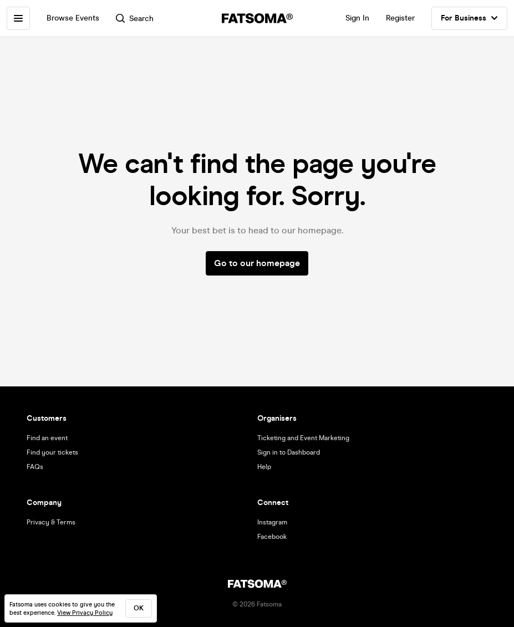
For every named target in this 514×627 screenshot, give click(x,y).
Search (135, 18)
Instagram (272, 522)
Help (264, 467)
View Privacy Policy (85, 612)
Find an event (47, 438)
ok (139, 608)
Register (400, 18)
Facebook (272, 537)
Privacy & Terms (51, 522)
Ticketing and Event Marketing (303, 438)
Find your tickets (52, 452)
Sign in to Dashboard (288, 452)
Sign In (357, 18)
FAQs (35, 467)
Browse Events (73, 18)
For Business (469, 18)
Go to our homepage (257, 263)
